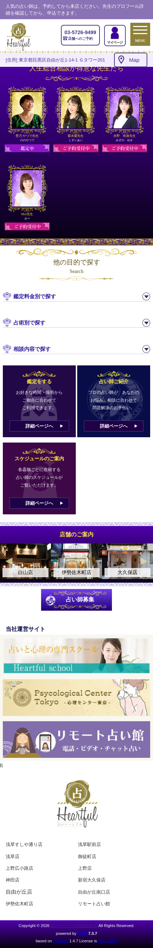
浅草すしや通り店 (24, 844)
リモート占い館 (94, 903)
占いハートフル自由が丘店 (74, 925)
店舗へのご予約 (80, 35)
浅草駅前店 (89, 844)
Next (144, 561)
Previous (9, 561)
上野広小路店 (19, 868)
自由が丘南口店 (94, 892)
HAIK (82, 933)
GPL (102, 941)
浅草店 (12, 856)
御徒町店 (87, 856)
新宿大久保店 (92, 880)
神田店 (12, 880)
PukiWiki (60, 941)
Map (134, 60)
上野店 (85, 868)
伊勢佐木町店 (19, 903)
